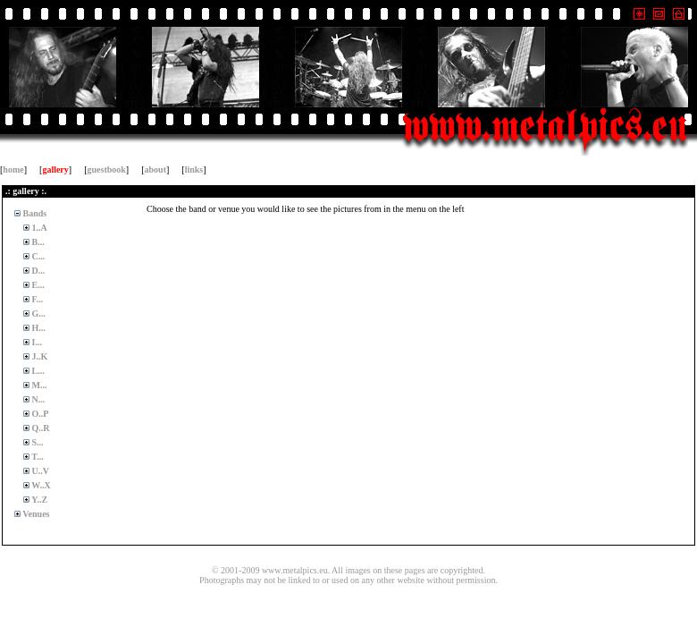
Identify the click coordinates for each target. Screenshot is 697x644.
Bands (33, 213)
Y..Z (38, 499)
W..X (40, 485)
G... (37, 313)
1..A (38, 228)
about (155, 169)
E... (37, 285)
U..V (39, 471)
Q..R (39, 428)
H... (37, 328)
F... (36, 299)
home (13, 169)
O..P (38, 414)
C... (37, 256)
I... (35, 342)
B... (37, 242)
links (194, 169)
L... (37, 371)
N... (37, 399)
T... (36, 457)
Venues (35, 514)
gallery (55, 169)
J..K (38, 356)
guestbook (107, 169)
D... (37, 270)
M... (37, 385)
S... (36, 442)
